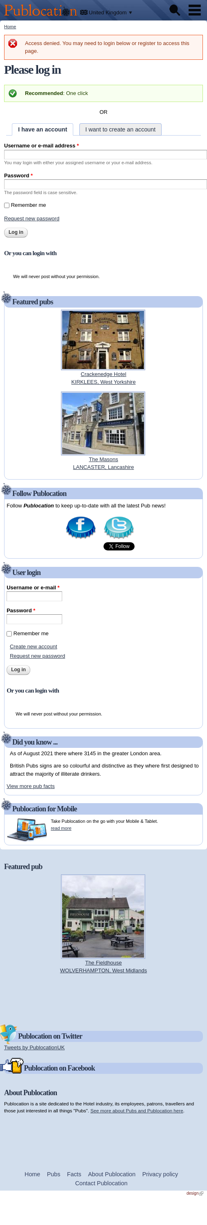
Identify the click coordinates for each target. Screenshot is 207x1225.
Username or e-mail (33, 587)
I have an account (42, 129)
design (195, 1193)
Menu (195, 10)
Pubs (54, 1174)
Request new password (31, 218)
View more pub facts (31, 786)
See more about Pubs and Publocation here (136, 1110)
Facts (74, 1174)
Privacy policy (160, 1174)
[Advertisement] (103, 998)
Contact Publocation (101, 1183)
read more (61, 828)
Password (18, 175)
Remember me (28, 205)
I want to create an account (121, 129)
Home (10, 26)
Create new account (33, 646)
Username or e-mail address (41, 146)
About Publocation (111, 1174)
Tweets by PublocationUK (34, 1047)
